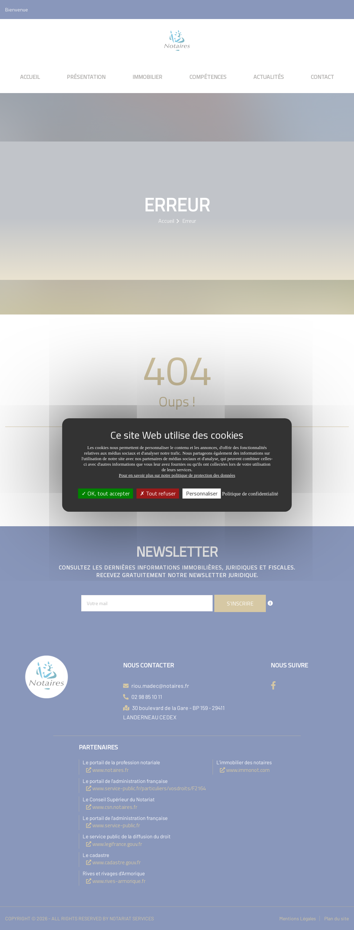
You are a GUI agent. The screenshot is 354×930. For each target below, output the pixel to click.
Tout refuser (158, 493)
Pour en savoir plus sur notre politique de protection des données (177, 475)
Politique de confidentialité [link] (250, 493)
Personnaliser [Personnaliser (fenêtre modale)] (201, 493)
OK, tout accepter (106, 493)
